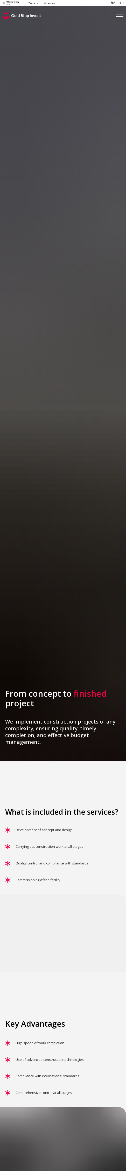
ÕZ (113, 3)
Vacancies (49, 3)
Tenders (33, 3)
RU (122, 3)
